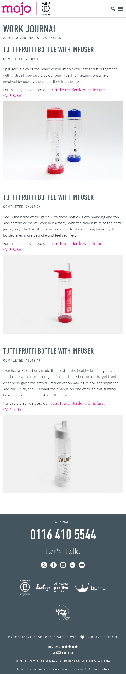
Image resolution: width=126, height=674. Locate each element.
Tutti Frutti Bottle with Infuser (48, 49)
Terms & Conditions (31, 669)
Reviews (63, 647)
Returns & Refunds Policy (90, 669)
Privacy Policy (58, 669)
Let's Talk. (63, 551)
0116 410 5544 (63, 535)
